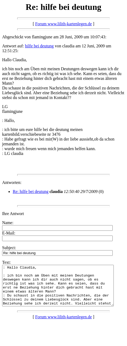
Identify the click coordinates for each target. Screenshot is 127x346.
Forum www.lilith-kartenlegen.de (63, 24)
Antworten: (11, 182)
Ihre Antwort (13, 213)
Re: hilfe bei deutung (31, 191)
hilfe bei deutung (39, 46)
